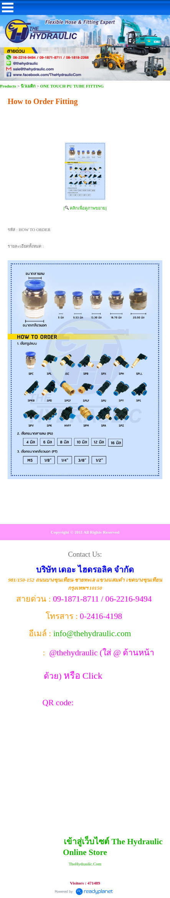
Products (8, 86)
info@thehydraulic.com (92, 633)
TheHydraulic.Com (85, 864)
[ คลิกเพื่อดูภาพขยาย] (84, 208)
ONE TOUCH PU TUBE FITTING (72, 86)
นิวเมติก (28, 86)
